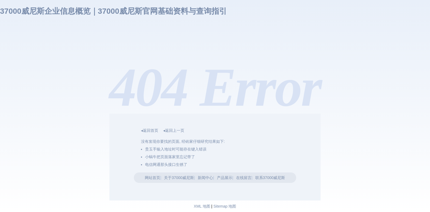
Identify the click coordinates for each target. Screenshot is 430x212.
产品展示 (224, 177)
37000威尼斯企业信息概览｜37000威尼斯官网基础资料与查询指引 (113, 11)
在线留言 (243, 177)
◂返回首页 (149, 130)
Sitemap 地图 (224, 206)
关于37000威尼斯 (179, 177)
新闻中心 (205, 177)
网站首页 (152, 177)
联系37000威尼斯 (270, 177)
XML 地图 (202, 206)
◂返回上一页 (173, 130)
